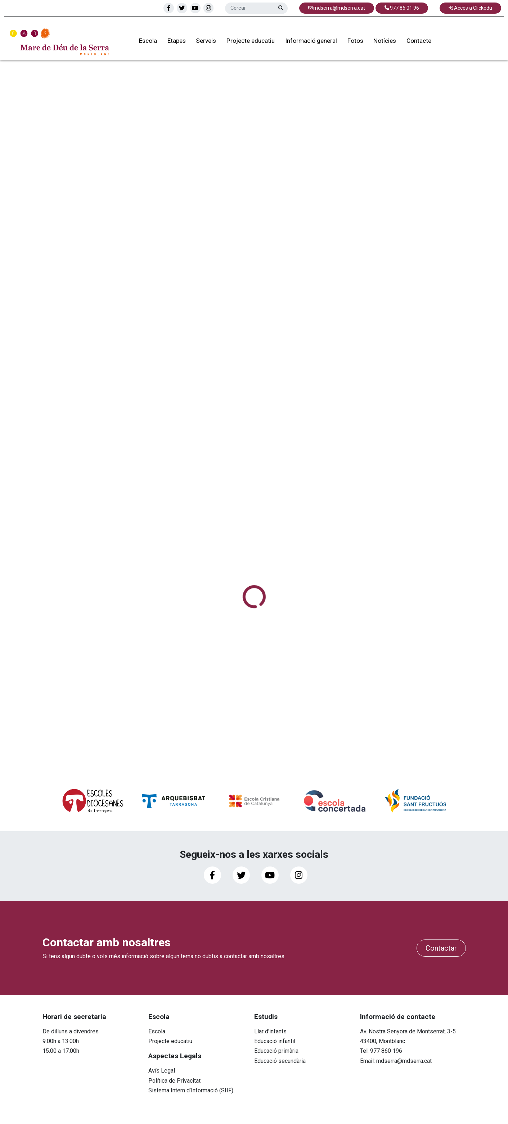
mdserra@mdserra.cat (404, 1060)
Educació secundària (280, 1060)
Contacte (413, 42)
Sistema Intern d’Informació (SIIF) (190, 1090)
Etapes (171, 42)
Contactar (441, 948)
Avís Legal (161, 1070)
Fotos (350, 42)
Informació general (306, 42)
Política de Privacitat (174, 1080)
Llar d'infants (270, 1031)
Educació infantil (274, 1041)
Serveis (201, 42)
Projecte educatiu (245, 42)
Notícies (379, 42)
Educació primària (276, 1050)
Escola (143, 42)
